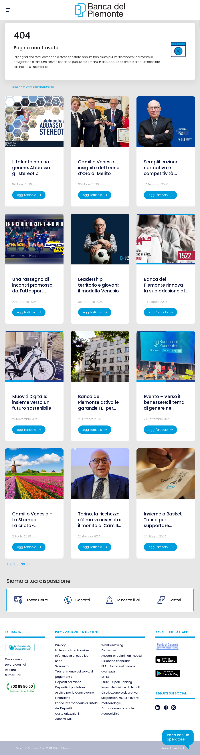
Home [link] (14, 86)
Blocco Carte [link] (31, 600)
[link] (34, 146)
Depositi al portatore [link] (70, 687)
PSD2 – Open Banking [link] (116, 682)
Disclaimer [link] (108, 650)
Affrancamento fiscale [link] (117, 708)
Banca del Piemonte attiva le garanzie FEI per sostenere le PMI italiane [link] (98, 408)
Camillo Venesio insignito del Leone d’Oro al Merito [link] (98, 167)
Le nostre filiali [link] (123, 600)
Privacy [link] (60, 645)
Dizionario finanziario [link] (115, 661)
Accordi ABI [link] (63, 719)
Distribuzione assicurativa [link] (119, 692)
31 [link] (28, 564)
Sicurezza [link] (62, 666)
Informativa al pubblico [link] (71, 656)
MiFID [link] (105, 677)
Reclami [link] (10, 670)
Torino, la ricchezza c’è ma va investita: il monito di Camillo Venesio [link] (99, 522)
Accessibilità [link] (110, 714)
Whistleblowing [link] (112, 645)
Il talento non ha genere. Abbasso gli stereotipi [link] (31, 167)
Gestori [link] (169, 600)
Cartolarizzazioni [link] (67, 714)
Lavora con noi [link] (15, 664)
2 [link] (11, 564)
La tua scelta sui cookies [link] (72, 650)
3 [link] (14, 564)
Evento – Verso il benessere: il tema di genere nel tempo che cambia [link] (165, 405)
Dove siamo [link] (13, 659)
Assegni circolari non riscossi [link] (121, 656)
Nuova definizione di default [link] (120, 687)
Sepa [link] (58, 661)
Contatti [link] (77, 600)
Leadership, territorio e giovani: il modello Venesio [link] (98, 285)
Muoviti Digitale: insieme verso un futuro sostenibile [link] (31, 402)
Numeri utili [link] (13, 675)
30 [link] (23, 564)
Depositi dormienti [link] (68, 682)
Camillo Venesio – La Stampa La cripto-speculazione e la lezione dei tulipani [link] (33, 525)
